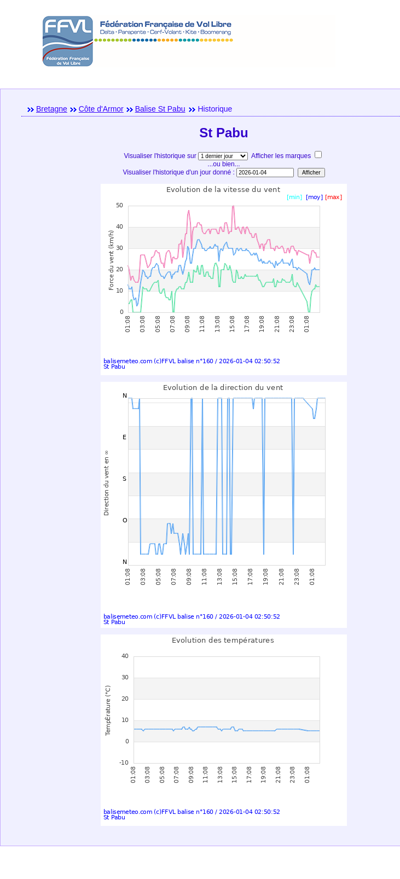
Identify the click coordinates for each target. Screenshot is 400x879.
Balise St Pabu (160, 108)
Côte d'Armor (101, 108)
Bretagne (51, 108)
